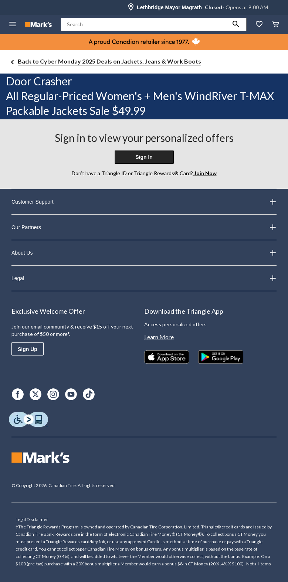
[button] (235, 24)
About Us (144, 252)
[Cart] (275, 24)
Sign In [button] (144, 157)
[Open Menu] (12, 24)
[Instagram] (53, 394)
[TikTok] (89, 394)
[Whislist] (259, 24)
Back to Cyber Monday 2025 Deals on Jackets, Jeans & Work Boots (109, 61)
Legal (144, 278)
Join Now (205, 173)
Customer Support (144, 201)
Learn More (159, 336)
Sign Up (27, 349)
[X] (35, 394)
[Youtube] (71, 394)
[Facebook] (18, 394)
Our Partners (144, 227)
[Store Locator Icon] (131, 7)
